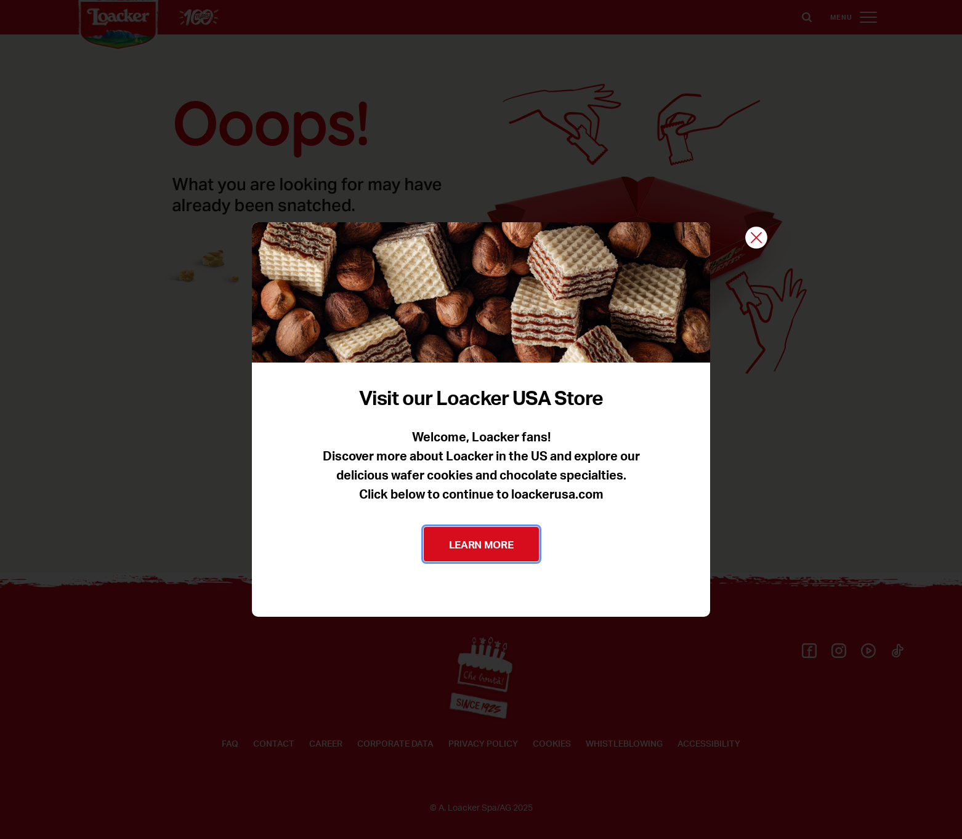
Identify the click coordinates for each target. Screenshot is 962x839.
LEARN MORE (481, 544)
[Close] (756, 238)
